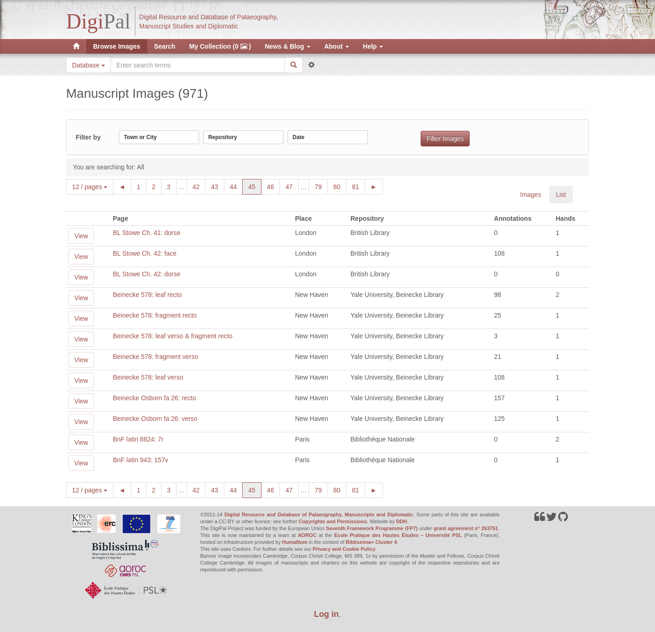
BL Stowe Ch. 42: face (145, 253)
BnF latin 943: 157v (140, 460)
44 (236, 186)
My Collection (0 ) (220, 46)
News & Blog (287, 46)
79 (321, 186)
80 (340, 186)
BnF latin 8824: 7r (138, 439)
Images (530, 194)
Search (165, 46)
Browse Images (116, 46)
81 (358, 186)
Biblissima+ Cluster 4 (371, 542)
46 (273, 186)
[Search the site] (198, 65)
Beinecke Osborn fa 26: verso (155, 418)
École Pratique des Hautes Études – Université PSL (398, 535)
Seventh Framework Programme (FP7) (372, 528)
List (561, 194)
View (81, 236)
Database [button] (88, 65)
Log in (326, 614)
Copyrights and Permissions (333, 521)
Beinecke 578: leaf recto (147, 294)
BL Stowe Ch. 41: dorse (146, 232)
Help (373, 46)
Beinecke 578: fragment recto (155, 315)
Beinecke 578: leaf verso (148, 377)
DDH (401, 521)
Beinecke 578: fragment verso (155, 356)
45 (254, 186)
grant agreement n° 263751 (465, 528)
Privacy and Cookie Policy (344, 549)
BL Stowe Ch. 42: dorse (146, 274)
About (336, 46)
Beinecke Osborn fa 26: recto (154, 398)
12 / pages (89, 186)
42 (199, 186)
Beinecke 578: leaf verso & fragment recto (173, 336)
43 (217, 186)
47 (292, 186)
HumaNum (294, 542)
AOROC (307, 535)
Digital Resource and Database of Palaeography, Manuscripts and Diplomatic (318, 514)
